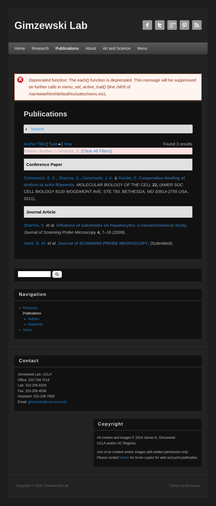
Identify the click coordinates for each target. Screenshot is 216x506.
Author (30, 143)
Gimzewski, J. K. (97, 178)
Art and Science (116, 48)
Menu (142, 48)
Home (19, 48)
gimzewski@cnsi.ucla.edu (47, 402)
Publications (67, 48)
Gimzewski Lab (56, 486)
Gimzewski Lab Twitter (160, 25)
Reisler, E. (128, 178)
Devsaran (192, 486)
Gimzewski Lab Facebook (147, 25)
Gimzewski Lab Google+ (172, 25)
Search (37, 129)
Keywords (35, 324)
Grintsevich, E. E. (40, 178)
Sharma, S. (69, 178)
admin (124, 458)
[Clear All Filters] (96, 151)
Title (41, 143)
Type (53, 143)
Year (68, 143)
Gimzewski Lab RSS (197, 25)
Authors (33, 319)
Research (40, 48)
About (91, 48)
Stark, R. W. (35, 243)
